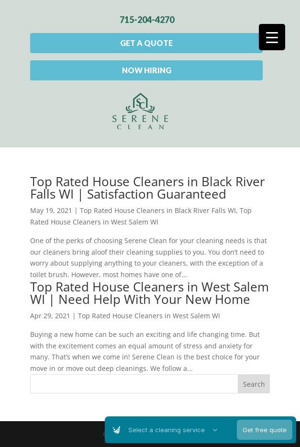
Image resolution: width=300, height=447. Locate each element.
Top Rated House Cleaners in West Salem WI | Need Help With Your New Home (149, 293)
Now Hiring (146, 70)
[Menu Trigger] (272, 37)
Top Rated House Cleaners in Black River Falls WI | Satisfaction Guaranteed (147, 187)
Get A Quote (146, 42)
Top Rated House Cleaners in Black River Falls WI (158, 210)
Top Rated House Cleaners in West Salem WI (149, 315)
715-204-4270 (147, 19)
